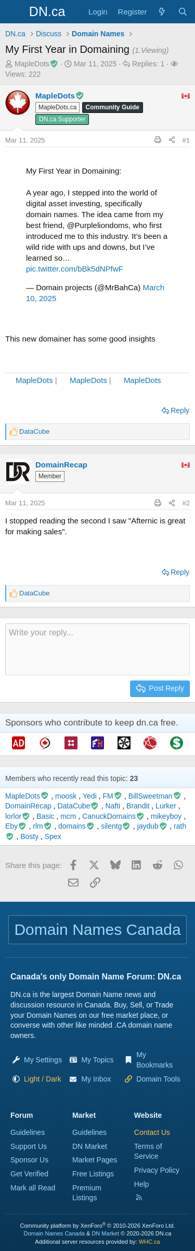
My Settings (43, 1060)
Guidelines (27, 1132)
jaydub (152, 826)
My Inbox (96, 1079)
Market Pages (94, 1160)
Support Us (28, 1146)
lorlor (18, 816)
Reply (180, 410)
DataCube (78, 806)
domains (76, 826)
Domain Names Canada (54, 1233)
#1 (186, 140)
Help (141, 1184)
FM (112, 796)
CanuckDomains (113, 816)
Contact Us (152, 1132)
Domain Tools (158, 1079)
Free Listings (93, 1174)
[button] (42, 1079)
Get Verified (29, 1174)
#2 (186, 503)
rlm (42, 826)
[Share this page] (172, 140)
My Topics (97, 1060)
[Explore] (162, 11)
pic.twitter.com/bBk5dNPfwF (74, 268)
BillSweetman (154, 796)
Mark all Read (32, 1188)
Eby (16, 826)
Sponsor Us (29, 1160)
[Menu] (14, 12)
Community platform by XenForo (97, 1225)
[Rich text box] (97, 649)
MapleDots (34, 380)
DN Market (89, 1146)
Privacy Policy (156, 1170)
